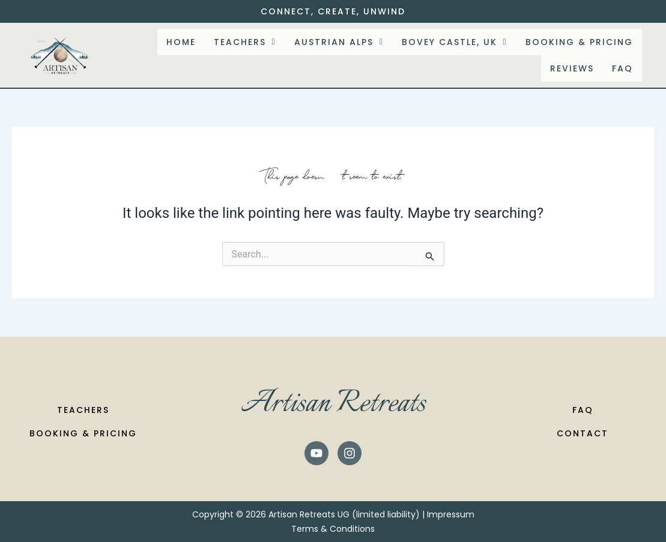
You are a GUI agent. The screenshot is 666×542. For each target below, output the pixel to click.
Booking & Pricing (579, 42)
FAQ (622, 68)
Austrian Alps (339, 42)
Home (181, 42)
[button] (245, 42)
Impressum (450, 514)
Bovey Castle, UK (454, 42)
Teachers (245, 42)
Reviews (572, 68)
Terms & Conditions (333, 529)
